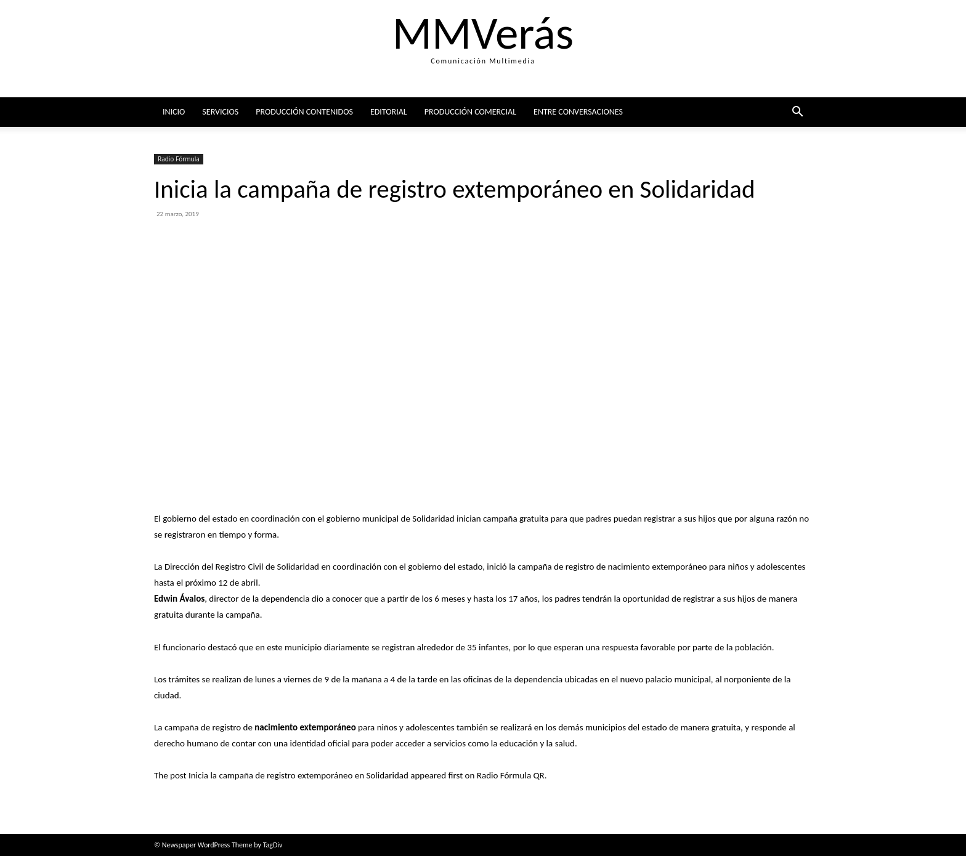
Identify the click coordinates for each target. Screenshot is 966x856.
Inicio (174, 112)
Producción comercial (470, 112)
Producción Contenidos (304, 112)
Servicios (220, 112)
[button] (797, 113)
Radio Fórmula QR (511, 775)
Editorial (388, 112)
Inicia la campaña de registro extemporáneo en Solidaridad (298, 775)
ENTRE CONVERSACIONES (578, 112)
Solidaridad (433, 518)
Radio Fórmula (179, 159)
